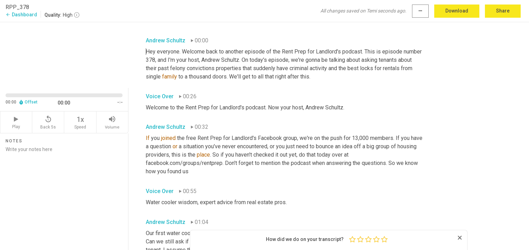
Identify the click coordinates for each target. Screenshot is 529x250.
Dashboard (21, 14)
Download (456, 11)
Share (503, 11)
